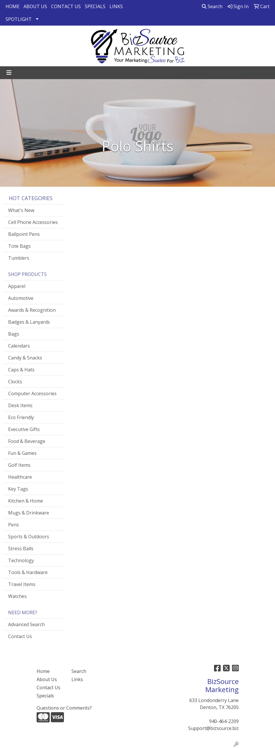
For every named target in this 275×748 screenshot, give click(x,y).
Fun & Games (22, 453)
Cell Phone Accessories (33, 222)
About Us (47, 679)
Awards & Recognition (32, 310)
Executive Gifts (24, 429)
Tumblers (18, 258)
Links (77, 679)
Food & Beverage (26, 441)
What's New (21, 210)
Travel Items (21, 584)
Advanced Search (26, 624)
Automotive (20, 298)
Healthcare (20, 477)
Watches (17, 596)
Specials (45, 695)
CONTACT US (66, 6)
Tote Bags (19, 246)
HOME (12, 6)
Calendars (19, 346)
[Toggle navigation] (9, 73)
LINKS (116, 6)
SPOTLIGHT (19, 19)
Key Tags (18, 489)
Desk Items (20, 405)
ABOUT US (35, 6)
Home (43, 671)
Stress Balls (20, 548)
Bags (13, 334)
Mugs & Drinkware (28, 513)
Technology (21, 560)
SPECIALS (95, 6)
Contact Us (20, 636)
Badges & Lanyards (29, 322)
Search (212, 6)
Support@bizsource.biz (213, 728)
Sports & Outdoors (28, 536)
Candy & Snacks (25, 358)
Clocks (15, 381)
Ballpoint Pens (24, 234)
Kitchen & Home (25, 501)
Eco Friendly (21, 417)
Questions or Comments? (64, 708)
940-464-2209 (224, 721)
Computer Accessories (32, 393)
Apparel (16, 286)
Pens (13, 524)
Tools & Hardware (28, 572)
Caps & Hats (21, 369)
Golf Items (19, 465)
